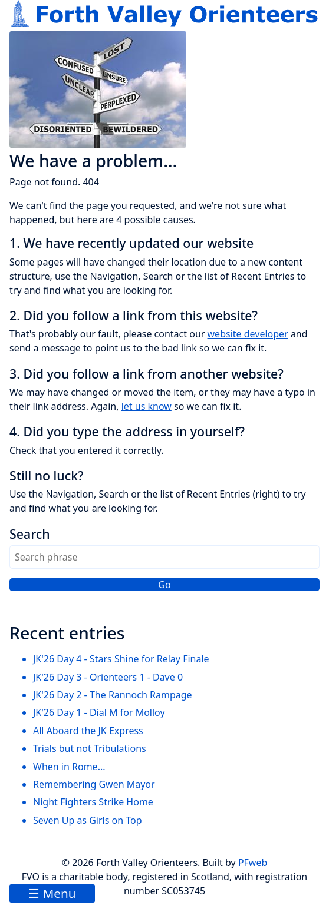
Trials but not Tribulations (89, 748)
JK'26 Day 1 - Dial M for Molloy (99, 712)
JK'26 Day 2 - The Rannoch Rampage (112, 694)
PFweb (252, 862)
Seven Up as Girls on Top (87, 820)
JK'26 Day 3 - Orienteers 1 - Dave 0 (108, 677)
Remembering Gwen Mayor (94, 784)
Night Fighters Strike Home (93, 801)
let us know (146, 406)
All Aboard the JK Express (88, 730)
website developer (248, 333)
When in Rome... (69, 766)
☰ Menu (52, 893)
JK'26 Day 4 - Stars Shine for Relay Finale (121, 658)
